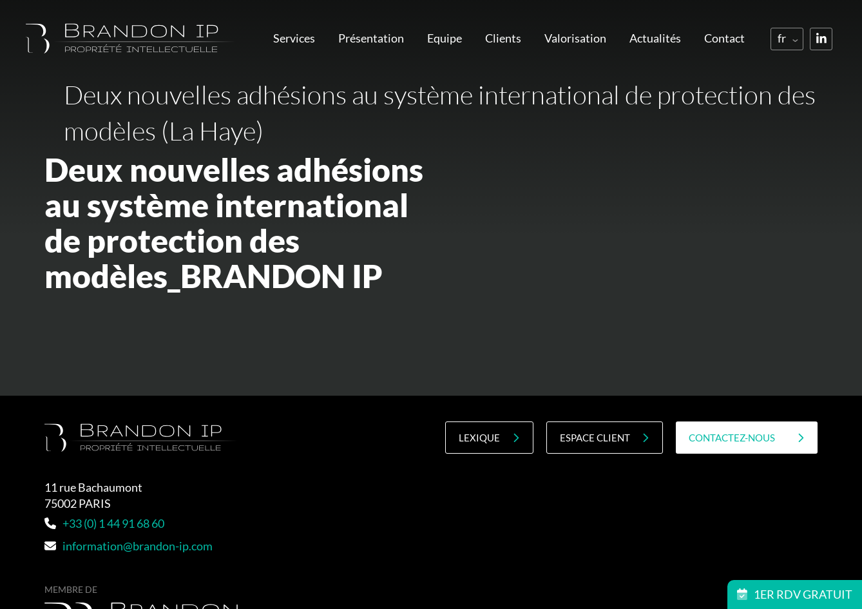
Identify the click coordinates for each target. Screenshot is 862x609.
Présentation (371, 38)
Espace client (604, 438)
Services (294, 38)
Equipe (444, 38)
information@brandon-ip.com (128, 546)
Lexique (489, 438)
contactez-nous (747, 438)
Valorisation (575, 38)
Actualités (655, 38)
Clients (503, 38)
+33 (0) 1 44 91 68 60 (104, 523)
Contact (724, 38)
